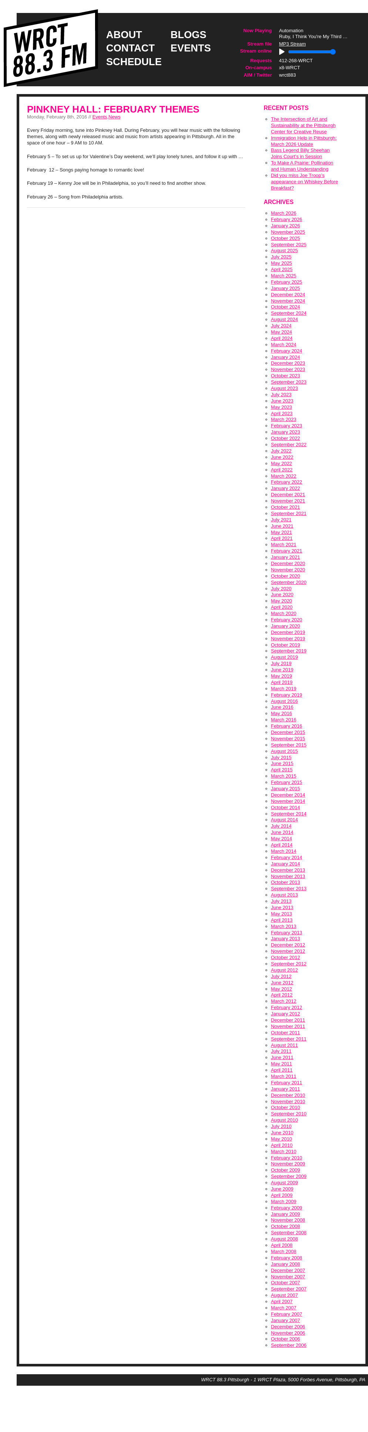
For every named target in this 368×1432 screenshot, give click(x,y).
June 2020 (282, 594)
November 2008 (288, 1220)
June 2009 (282, 1189)
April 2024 (282, 338)
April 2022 (282, 470)
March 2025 (284, 275)
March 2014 (284, 851)
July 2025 (281, 257)
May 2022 (281, 463)
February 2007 (287, 1314)
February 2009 (287, 1208)
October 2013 (285, 882)
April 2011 (282, 1070)
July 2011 (281, 1051)
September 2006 (289, 1345)
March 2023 (284, 419)
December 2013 (288, 870)
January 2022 (285, 488)
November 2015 (288, 738)
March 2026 (284, 213)
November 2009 (288, 1163)
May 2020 (281, 601)
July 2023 (281, 394)
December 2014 (288, 795)
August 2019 (284, 657)
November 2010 (288, 1101)
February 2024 (287, 351)
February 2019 (287, 695)
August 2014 (284, 819)
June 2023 (282, 401)
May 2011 (281, 1064)
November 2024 (288, 301)
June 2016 (282, 707)
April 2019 (282, 682)
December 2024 (288, 294)
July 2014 (281, 826)
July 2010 (281, 1126)
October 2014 (285, 807)
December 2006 (288, 1326)
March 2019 (284, 688)
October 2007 (285, 1282)
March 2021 (284, 544)
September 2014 (289, 814)
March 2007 (284, 1308)
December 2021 (288, 494)
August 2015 (284, 751)
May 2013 (281, 914)
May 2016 (281, 713)
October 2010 (285, 1107)
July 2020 (281, 588)
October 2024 (285, 307)
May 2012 (281, 989)
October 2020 (285, 576)
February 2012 (287, 1007)
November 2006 (288, 1333)
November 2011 (288, 1026)
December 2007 (288, 1270)
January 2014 (285, 864)
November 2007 (288, 1276)
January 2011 (285, 1089)
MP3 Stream (292, 44)
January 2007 (285, 1320)
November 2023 (288, 369)
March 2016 (284, 719)
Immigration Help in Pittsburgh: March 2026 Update (304, 141)
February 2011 (287, 1082)
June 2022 (282, 457)
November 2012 (288, 951)
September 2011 (289, 1039)
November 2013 (288, 876)
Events (99, 117)
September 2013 (289, 888)
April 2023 (282, 413)
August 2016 (284, 701)
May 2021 (281, 532)
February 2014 (287, 857)
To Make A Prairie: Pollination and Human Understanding (302, 166)
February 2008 (287, 1258)
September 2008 (289, 1232)
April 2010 (282, 1145)
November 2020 (288, 570)
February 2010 (287, 1158)
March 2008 (284, 1251)
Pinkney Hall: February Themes (113, 109)
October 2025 (285, 238)
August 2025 (284, 250)
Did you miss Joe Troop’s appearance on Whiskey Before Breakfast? (304, 182)
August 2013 (284, 895)
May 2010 (281, 1139)
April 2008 (282, 1245)
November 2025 (288, 232)
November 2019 (288, 638)
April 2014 (282, 845)
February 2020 (287, 619)
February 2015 (287, 782)
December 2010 (288, 1095)
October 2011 (285, 1032)
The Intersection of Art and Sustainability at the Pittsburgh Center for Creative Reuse (303, 125)
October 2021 (285, 507)
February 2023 (287, 425)
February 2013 (287, 932)
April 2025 (282, 269)
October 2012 (285, 957)
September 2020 (289, 582)
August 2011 (284, 1045)
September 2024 (289, 313)
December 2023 (288, 363)
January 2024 (285, 357)
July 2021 (281, 520)
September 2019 (289, 651)
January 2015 (285, 788)
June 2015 (282, 763)
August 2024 (284, 319)
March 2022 (284, 476)
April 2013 (282, 920)
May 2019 (281, 676)
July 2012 (281, 976)
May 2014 (281, 838)
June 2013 (282, 907)
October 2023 (285, 375)
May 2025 (281, 263)
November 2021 (288, 501)
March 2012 (284, 1001)
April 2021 (282, 538)
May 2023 (281, 407)
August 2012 (284, 970)
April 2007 (282, 1301)
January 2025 (285, 288)
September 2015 (289, 745)
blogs (188, 34)
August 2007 (284, 1295)
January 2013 (285, 938)
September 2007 (289, 1289)
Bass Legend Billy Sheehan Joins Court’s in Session (300, 153)
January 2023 (285, 432)
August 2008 (284, 1239)
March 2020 (284, 613)
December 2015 (288, 732)
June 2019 (282, 669)
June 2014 (282, 832)
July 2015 (281, 757)
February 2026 (287, 219)
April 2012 (282, 995)
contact (130, 48)
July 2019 (281, 663)
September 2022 (289, 444)
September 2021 (289, 513)
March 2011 (284, 1076)
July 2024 (281, 325)
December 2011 (288, 1020)
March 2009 (284, 1201)
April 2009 (282, 1195)
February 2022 (287, 482)
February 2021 (287, 551)
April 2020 (282, 607)
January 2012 (285, 1014)
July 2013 (281, 901)
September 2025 (289, 244)
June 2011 (282, 1057)
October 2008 (285, 1226)
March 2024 (284, 344)
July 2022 (281, 451)
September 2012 (289, 964)
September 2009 (289, 1176)
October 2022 (285, 438)
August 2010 (284, 1120)
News (114, 117)
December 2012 (288, 945)
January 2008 (285, 1264)
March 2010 (284, 1151)
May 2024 (281, 332)
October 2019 (285, 645)
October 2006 (285, 1339)
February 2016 (287, 726)
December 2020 (288, 563)
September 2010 (289, 1113)
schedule (134, 61)
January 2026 (285, 225)
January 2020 (285, 626)
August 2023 (284, 388)
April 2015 (282, 769)
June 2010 (282, 1132)
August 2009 (284, 1182)
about (124, 34)
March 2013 (284, 926)
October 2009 (285, 1170)
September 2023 (289, 382)
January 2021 (285, 557)
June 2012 (282, 982)
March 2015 (284, 776)
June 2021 (282, 526)
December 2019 (288, 632)
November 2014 (288, 801)
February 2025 (287, 282)
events (191, 48)
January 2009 (285, 1214)
